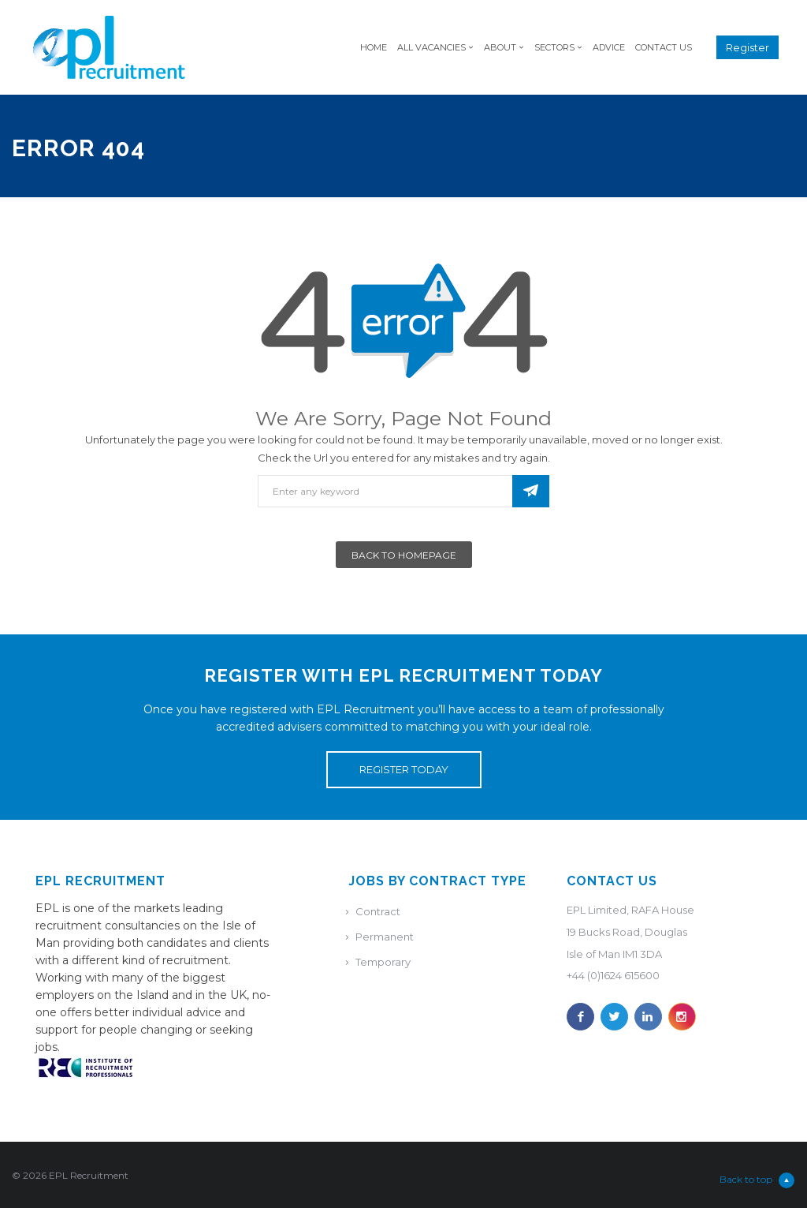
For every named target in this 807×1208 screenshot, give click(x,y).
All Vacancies (431, 47)
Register (747, 47)
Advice (609, 47)
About (500, 47)
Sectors (554, 47)
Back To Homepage (403, 555)
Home (373, 47)
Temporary (383, 962)
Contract (377, 911)
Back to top (757, 1180)
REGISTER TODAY (403, 769)
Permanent (384, 936)
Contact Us (663, 47)
